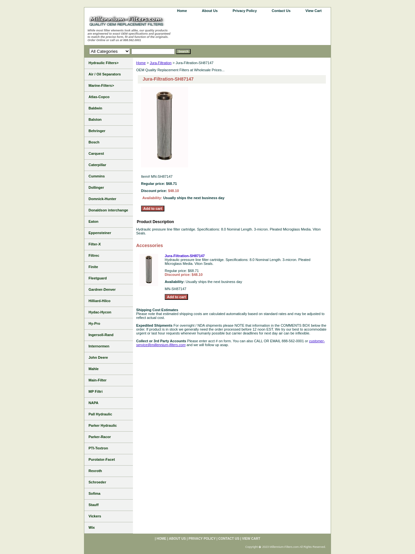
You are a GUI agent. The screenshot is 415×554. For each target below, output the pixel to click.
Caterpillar (97, 165)
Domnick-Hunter (102, 199)
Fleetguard (98, 278)
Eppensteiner (100, 233)
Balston (95, 119)
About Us (210, 11)
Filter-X (95, 244)
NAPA (93, 403)
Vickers (95, 516)
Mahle (94, 369)
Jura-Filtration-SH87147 (185, 256)
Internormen (99, 346)
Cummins (97, 176)
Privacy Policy (244, 11)
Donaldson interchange (108, 210)
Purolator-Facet (102, 459)
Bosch (94, 142)
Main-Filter (98, 380)
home (182, 11)
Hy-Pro (94, 323)
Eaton (94, 221)
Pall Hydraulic (100, 414)
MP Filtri (95, 391)
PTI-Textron (98, 448)
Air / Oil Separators (105, 74)
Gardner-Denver (102, 289)
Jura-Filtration (161, 63)
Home (141, 63)
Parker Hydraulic (103, 425)
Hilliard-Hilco (100, 301)
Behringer (97, 131)
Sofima (95, 493)
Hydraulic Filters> (104, 63)
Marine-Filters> (101, 85)
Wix (92, 527)
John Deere (98, 357)
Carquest (96, 153)
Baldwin (95, 108)
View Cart (313, 11)
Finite (93, 267)
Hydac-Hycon (100, 312)
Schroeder (97, 482)
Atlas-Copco (99, 97)
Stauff (94, 505)
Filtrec (94, 255)
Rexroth (95, 471)
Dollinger (96, 187)
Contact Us (281, 11)
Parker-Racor (100, 437)
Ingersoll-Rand (101, 335)
